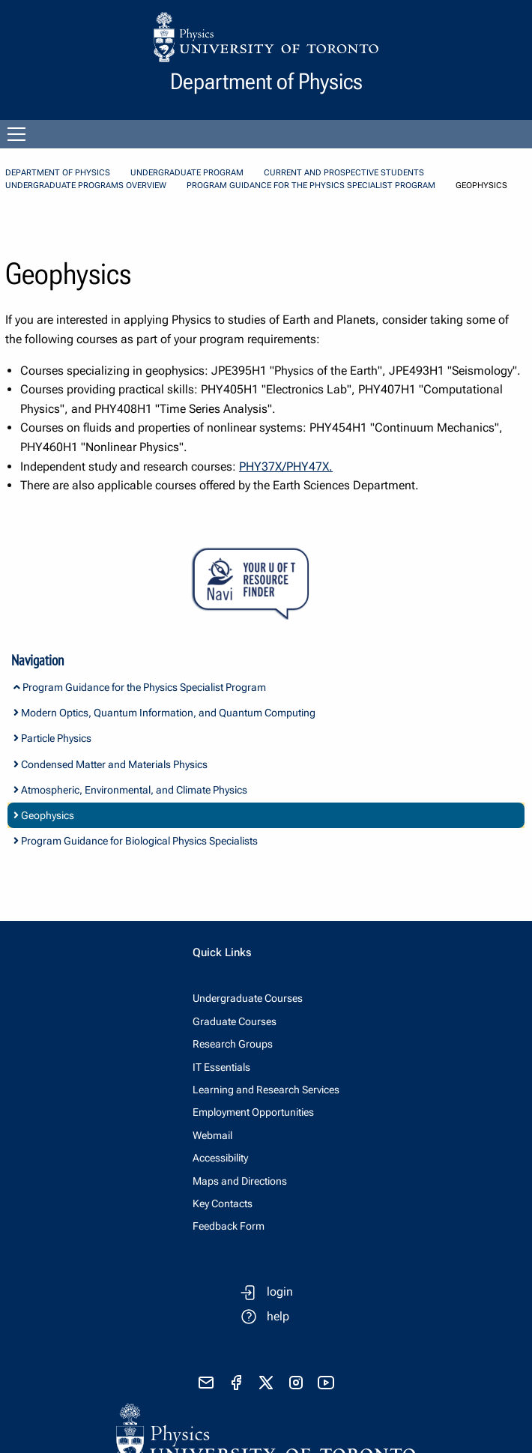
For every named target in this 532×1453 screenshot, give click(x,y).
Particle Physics (52, 738)
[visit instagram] (296, 1383)
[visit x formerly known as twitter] (266, 1383)
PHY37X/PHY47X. (286, 466)
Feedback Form (229, 1226)
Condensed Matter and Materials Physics (110, 764)
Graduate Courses (234, 1021)
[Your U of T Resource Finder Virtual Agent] (266, 584)
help (278, 1316)
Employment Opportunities (253, 1112)
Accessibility (220, 1158)
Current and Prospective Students (344, 173)
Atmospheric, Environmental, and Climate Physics (130, 790)
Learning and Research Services (266, 1090)
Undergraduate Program (187, 173)
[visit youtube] (326, 1383)
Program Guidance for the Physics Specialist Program (311, 185)
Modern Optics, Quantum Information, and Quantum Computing (164, 713)
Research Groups (233, 1044)
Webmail (212, 1135)
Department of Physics (57, 173)
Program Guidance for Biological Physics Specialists (135, 841)
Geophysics (43, 815)
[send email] (206, 1383)
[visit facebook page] (236, 1383)
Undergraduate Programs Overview (85, 185)
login (280, 1291)
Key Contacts (223, 1203)
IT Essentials (221, 1067)
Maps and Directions (240, 1181)
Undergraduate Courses (248, 998)
